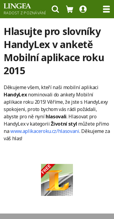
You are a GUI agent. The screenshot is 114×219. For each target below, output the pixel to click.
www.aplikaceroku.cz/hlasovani (44, 131)
